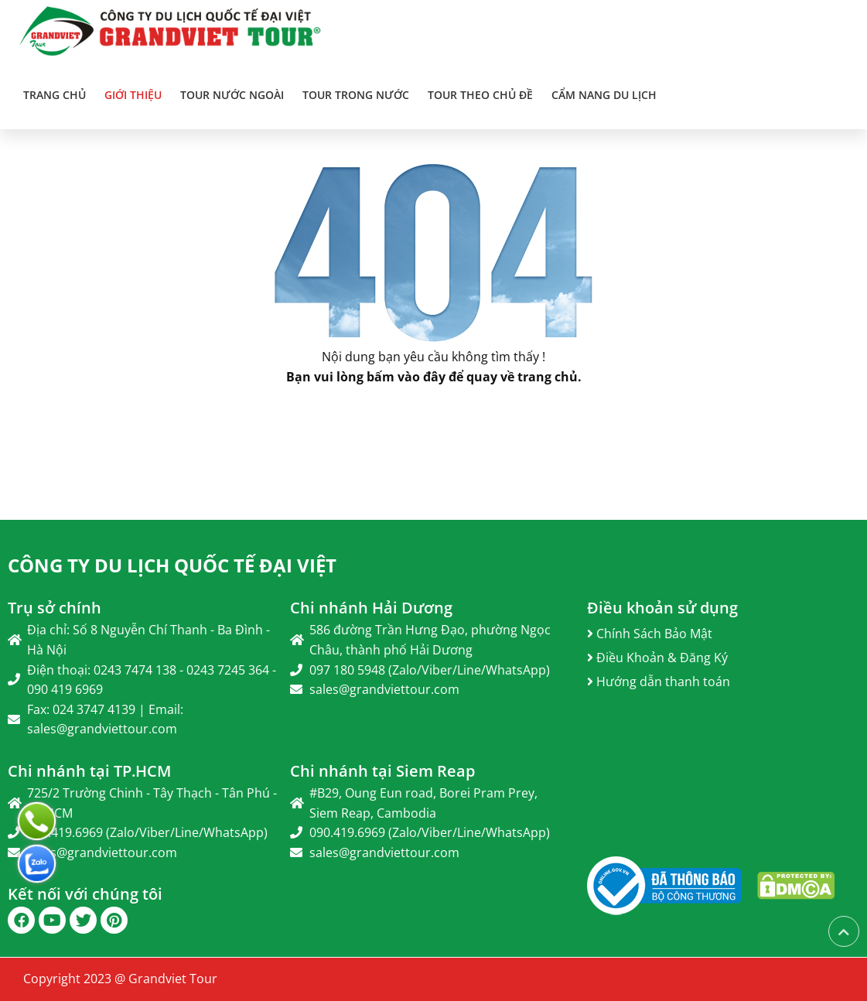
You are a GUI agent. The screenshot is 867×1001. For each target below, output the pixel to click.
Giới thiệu (133, 94)
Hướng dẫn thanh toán (658, 681)
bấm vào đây (406, 376)
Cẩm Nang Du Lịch (604, 94)
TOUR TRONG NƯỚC (355, 94)
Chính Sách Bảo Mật (649, 633)
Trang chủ (54, 94)
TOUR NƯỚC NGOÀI (232, 94)
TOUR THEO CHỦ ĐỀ (480, 94)
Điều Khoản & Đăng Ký (657, 657)
